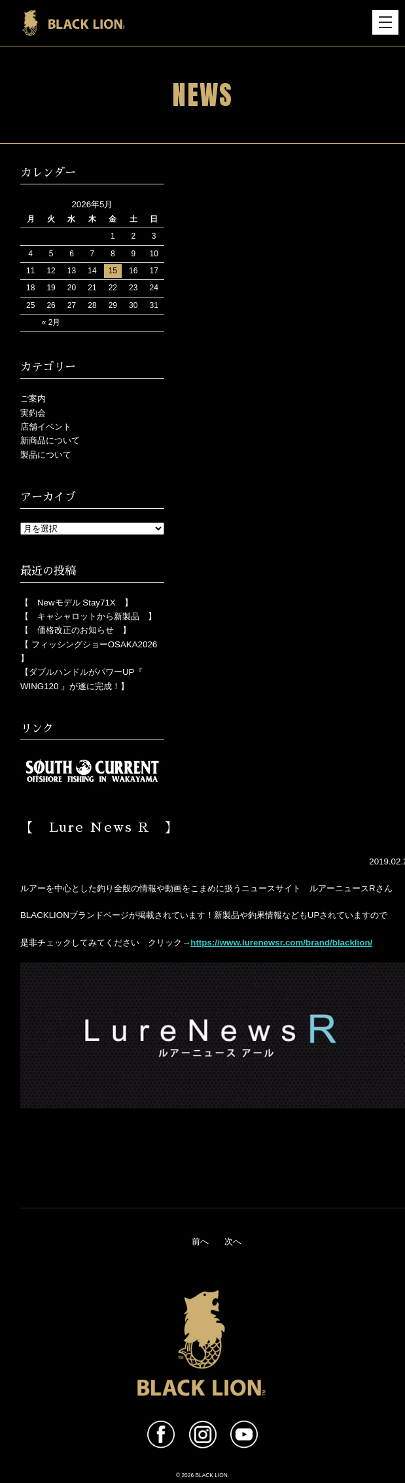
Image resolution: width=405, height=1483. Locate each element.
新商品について (50, 440)
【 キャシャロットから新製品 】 (88, 616)
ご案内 (33, 398)
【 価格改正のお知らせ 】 (75, 630)
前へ (200, 1241)
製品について (45, 455)
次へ (232, 1241)
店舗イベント (45, 427)
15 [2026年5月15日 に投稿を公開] (113, 270)
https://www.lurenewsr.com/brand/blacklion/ (281, 942)
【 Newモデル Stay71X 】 (76, 602)
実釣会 (33, 413)
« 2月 (51, 322)
